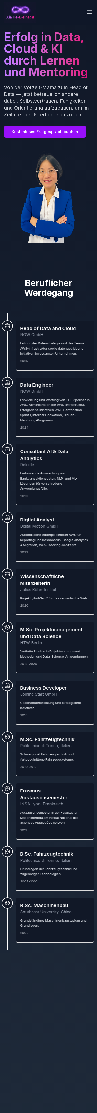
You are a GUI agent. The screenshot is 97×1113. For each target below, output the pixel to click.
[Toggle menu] (89, 12)
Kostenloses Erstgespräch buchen (45, 131)
